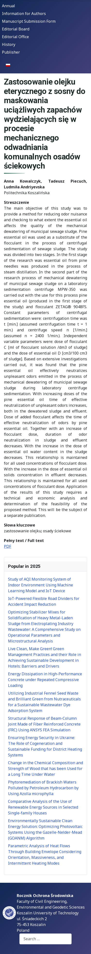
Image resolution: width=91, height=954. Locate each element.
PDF (7, 546)
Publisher (11, 52)
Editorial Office (15, 36)
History (8, 44)
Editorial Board (15, 29)
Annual (8, 5)
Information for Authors (24, 13)
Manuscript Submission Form (29, 21)
